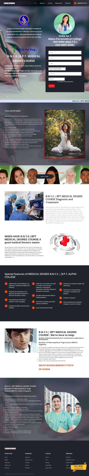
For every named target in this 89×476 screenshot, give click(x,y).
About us (42, 3)
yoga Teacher (49, 468)
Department (58, 3)
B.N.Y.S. (47, 457)
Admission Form (28, 460)
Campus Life (7, 465)
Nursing (47, 462)
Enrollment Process (70, 460)
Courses (50, 3)
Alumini (6, 460)
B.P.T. (47, 460)
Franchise (27, 462)
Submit (51, 85)
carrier (6, 457)
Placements (7, 462)
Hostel (67, 465)
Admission (68, 3)
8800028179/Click (80, 3)
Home (35, 3)
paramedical (48, 465)
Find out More (44, 176)
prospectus (27, 457)
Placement (27, 468)
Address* (56, 79)
